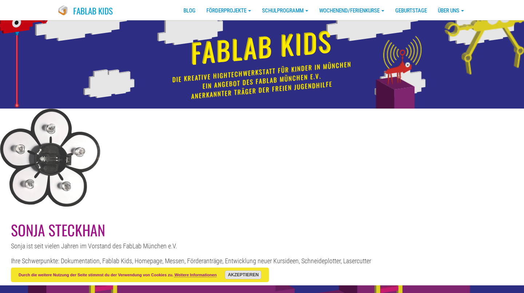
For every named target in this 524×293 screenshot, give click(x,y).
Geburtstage (411, 10)
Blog (189, 10)
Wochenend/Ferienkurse (351, 10)
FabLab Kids (93, 11)
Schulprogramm (285, 10)
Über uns (451, 10)
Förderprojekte (228, 10)
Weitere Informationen (195, 275)
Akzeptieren (243, 274)
